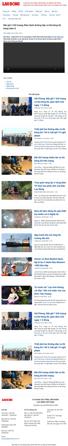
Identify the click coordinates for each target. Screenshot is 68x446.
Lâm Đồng (37, 167)
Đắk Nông (6, 37)
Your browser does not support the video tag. (34, 57)
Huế (35, 195)
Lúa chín (50, 302)
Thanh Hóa (47, 142)
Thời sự (46, 11)
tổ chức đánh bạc (57, 37)
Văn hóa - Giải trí (54, 15)
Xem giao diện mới (14, 19)
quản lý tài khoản (36, 39)
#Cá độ (8, 82)
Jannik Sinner (38, 272)
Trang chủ (6, 11)
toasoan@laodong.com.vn (10, 439)
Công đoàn (6, 15)
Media (14, 11)
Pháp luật (38, 11)
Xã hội (21, 11)
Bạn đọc (55, 11)
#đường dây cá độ (12, 88)
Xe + (4, 19)
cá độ (19, 39)
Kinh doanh (29, 11)
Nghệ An (37, 221)
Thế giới (15, 15)
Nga (35, 245)
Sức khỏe (35, 15)
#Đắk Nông (10, 86)
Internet (52, 146)
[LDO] (17, 106)
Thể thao (44, 15)
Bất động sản (25, 15)
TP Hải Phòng (61, 114)
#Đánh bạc (10, 84)
